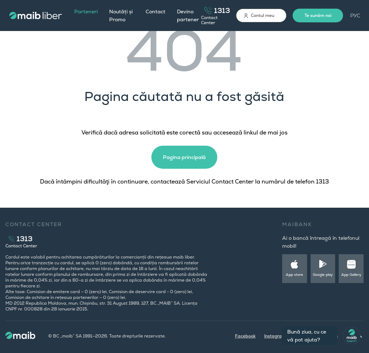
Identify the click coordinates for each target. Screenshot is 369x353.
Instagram (275, 336)
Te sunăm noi (318, 15)
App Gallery (351, 274)
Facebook (245, 336)
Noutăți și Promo (121, 15)
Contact (155, 11)
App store (294, 274)
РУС (355, 15)
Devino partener (188, 15)
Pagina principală (184, 157)
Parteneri (86, 11)
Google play (323, 274)
